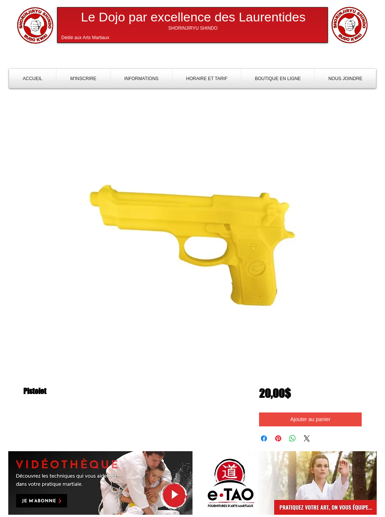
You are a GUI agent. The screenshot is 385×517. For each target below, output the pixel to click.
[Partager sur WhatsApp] (292, 438)
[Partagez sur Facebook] (263, 438)
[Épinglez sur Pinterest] (278, 438)
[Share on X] (306, 438)
